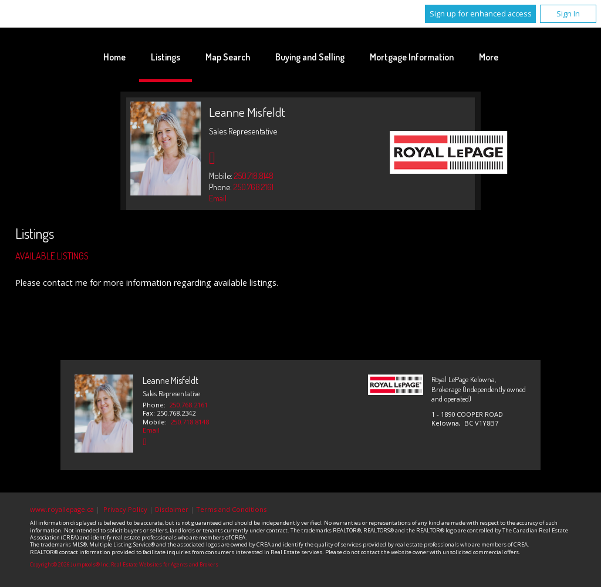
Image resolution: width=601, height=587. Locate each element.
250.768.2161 (254, 186)
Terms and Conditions (231, 509)
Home (114, 57)
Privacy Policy (125, 509)
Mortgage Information (412, 57)
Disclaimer (171, 509)
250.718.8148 (254, 175)
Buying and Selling (310, 57)
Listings (165, 57)
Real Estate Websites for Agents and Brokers (164, 564)
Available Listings (52, 256)
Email (218, 198)
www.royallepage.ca (62, 509)
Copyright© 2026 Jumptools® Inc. (70, 564)
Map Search (227, 57)
